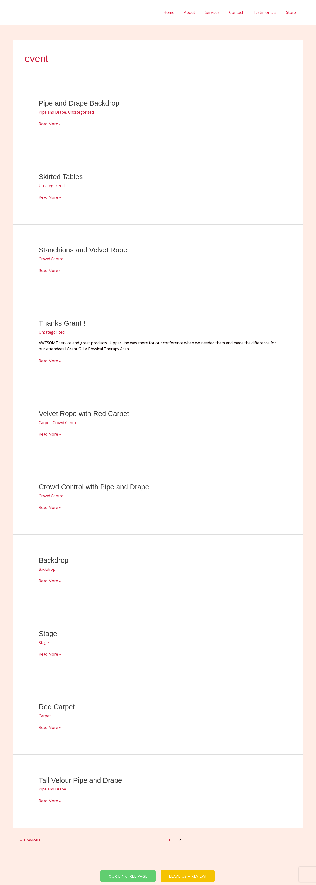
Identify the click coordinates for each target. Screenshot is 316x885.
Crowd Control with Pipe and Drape (95, 486)
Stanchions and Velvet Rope (84, 249)
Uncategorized (82, 112)
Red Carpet (57, 705)
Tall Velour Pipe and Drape (82, 778)
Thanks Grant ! (63, 323)
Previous (30, 838)
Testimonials (267, 12)
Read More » (50, 123)
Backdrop (54, 559)
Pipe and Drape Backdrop (80, 103)
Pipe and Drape (53, 112)
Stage (48, 632)
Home (179, 12)
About (198, 12)
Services (219, 12)
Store (292, 12)
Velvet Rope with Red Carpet (85, 413)
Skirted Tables (61, 176)
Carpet (45, 421)
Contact (241, 12)
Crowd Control (52, 258)
